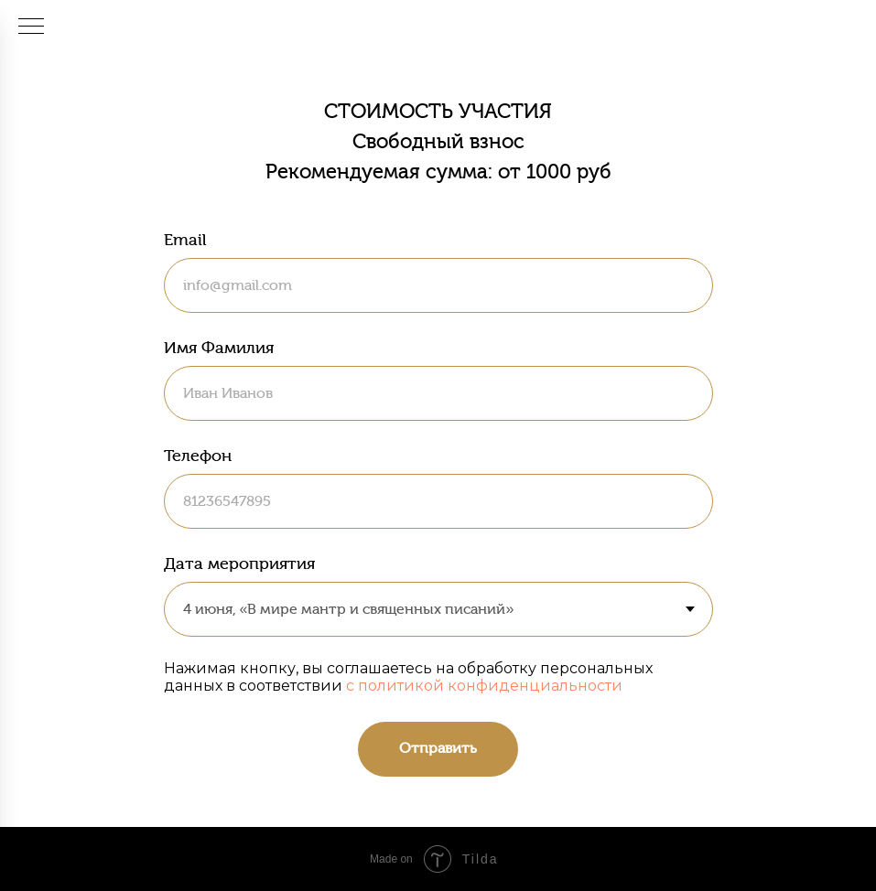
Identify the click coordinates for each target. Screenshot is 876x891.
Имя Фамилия (219, 348)
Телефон (198, 456)
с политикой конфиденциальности (484, 685)
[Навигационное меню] (31, 27)
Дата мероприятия (239, 563)
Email (185, 240)
